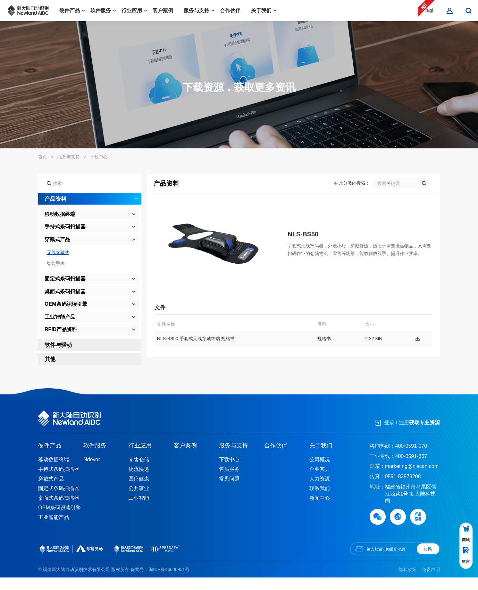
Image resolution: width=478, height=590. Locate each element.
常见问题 (229, 491)
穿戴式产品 (51, 491)
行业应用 (134, 10)
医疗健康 (139, 491)
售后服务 (229, 481)
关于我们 (264, 10)
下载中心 (99, 156)
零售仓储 (139, 471)
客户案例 (165, 10)
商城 (426, 8)
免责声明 (431, 581)
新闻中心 (319, 510)
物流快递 (139, 481)
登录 (389, 435)
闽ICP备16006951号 (168, 581)
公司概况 (319, 471)
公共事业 (139, 500)
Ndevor (91, 471)
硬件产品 (72, 10)
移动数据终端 (53, 471)
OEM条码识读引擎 (59, 520)
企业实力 (319, 481)
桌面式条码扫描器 (58, 510)
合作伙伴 (232, 10)
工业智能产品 (53, 529)
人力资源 (319, 491)
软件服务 (103, 10)
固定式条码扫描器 (58, 500)
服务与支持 (199, 10)
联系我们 (319, 500)
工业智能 (139, 510)
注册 (404, 435)
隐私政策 (407, 581)
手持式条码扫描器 (58, 481)
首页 (42, 156)
